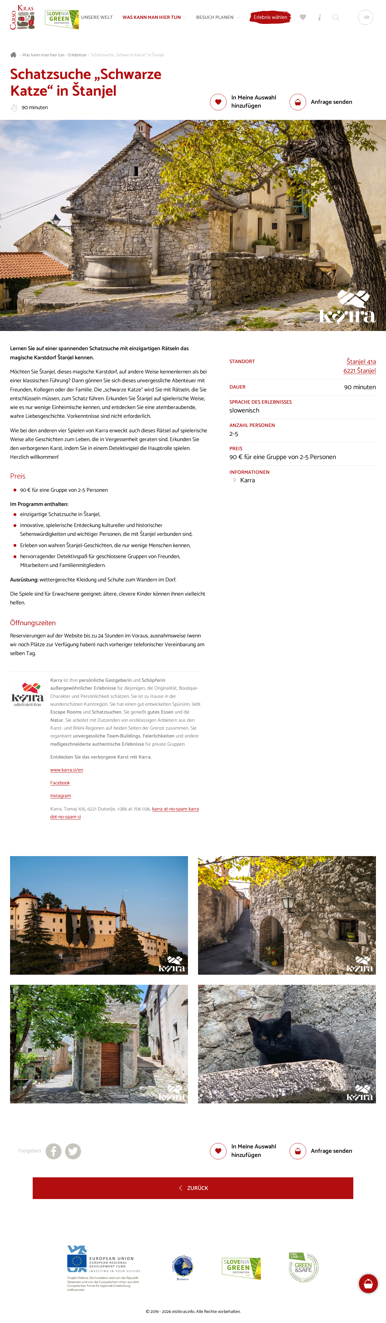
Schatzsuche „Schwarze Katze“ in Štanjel (127, 55)
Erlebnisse (77, 55)
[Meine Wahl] (302, 17)
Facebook (60, 783)
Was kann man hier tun (43, 55)
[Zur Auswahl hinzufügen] (250, 102)
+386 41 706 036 (133, 809)
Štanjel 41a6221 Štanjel (360, 366)
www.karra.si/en (66, 770)
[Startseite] (22, 17)
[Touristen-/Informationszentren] (319, 17)
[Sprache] (364, 17)
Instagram (60, 796)
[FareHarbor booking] (368, 1284)
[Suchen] (335, 17)
